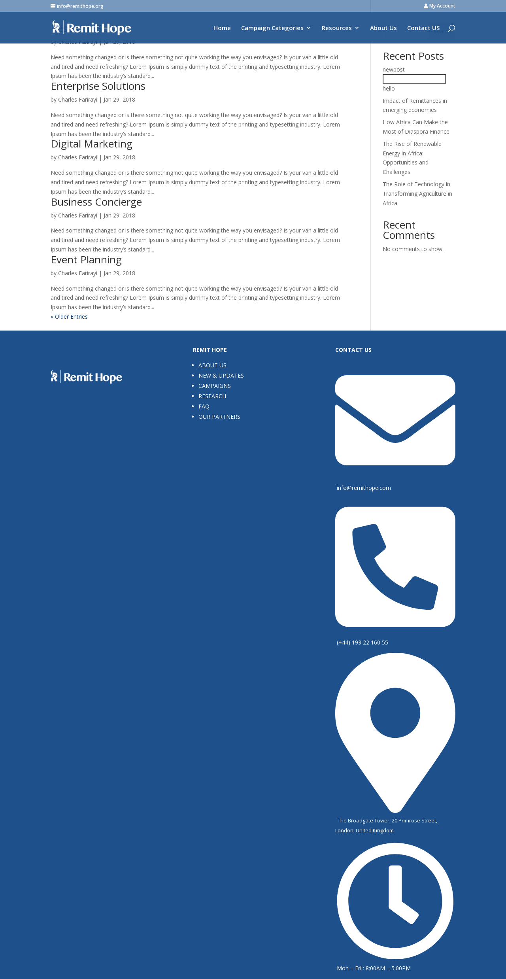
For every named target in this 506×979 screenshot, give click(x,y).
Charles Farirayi (77, 99)
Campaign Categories (272, 28)
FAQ (204, 406)
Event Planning (86, 259)
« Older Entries (69, 316)
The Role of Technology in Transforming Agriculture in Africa (417, 193)
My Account (439, 6)
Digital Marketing (91, 143)
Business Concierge (96, 202)
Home (222, 28)
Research (212, 396)
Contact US (423, 28)
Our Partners (219, 416)
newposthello (414, 79)
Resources (337, 28)
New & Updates (221, 375)
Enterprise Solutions (98, 86)
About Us (383, 28)
